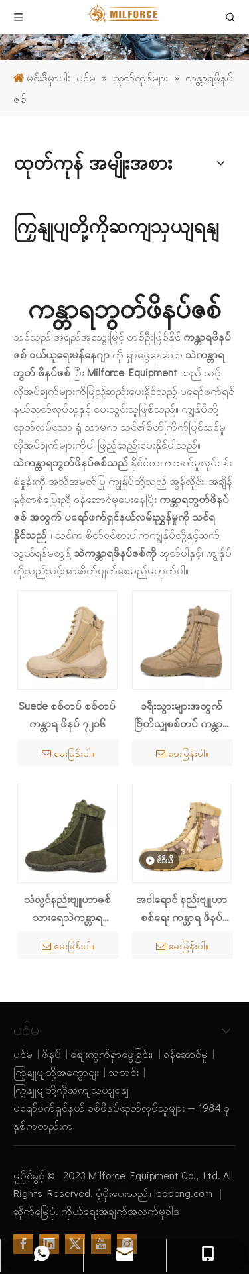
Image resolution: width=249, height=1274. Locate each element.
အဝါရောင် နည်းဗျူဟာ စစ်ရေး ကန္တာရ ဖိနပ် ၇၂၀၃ (181, 909)
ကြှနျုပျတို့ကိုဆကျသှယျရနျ (71, 1089)
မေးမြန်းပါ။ (68, 753)
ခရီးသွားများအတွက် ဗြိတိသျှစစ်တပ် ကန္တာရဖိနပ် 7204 (181, 715)
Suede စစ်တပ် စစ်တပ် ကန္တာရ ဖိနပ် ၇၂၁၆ (67, 714)
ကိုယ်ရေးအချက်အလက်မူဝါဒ (120, 1211)
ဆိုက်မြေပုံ (34, 1211)
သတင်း (123, 1072)
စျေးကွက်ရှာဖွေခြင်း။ (112, 1054)
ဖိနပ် (51, 1054)
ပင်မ (23, 1054)
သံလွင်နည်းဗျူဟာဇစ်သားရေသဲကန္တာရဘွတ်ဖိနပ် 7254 (67, 909)
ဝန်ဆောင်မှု (185, 1054)
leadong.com (184, 1193)
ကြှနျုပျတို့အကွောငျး (56, 1072)
